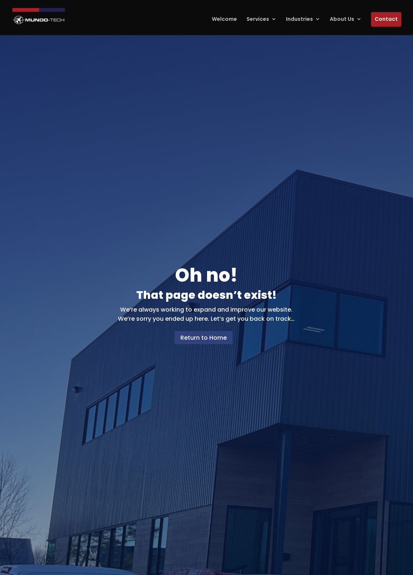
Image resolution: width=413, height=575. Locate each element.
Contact (386, 19)
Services (257, 19)
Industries (299, 19)
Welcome (224, 19)
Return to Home (203, 338)
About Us (342, 19)
